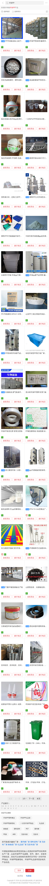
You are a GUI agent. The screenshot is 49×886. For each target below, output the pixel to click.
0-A (2, 806)
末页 (38, 799)
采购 (46, 706)
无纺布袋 (24, 834)
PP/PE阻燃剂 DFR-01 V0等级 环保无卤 (15, 314)
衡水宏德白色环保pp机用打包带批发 (15, 119)
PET (27, 829)
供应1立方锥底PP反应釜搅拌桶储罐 (18, 743)
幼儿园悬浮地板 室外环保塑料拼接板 (15, 548)
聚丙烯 (36, 829)
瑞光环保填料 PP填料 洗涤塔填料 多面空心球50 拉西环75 (23, 158)
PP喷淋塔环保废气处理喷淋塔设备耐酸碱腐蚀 (22, 353)
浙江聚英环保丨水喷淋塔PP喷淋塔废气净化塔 (22, 470)
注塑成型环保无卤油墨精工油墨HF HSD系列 (17, 626)
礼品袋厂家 (22, 844)
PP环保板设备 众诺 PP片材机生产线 (18, 41)
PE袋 (5, 834)
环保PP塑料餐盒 (9, 818)
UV (5, 808)
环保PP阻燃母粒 (9, 823)
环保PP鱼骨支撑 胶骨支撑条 (11, 431)
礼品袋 (41, 823)
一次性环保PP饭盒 (27, 823)
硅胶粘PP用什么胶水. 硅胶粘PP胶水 (14, 704)
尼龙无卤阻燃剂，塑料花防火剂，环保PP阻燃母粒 (20, 80)
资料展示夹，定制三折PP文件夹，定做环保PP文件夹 (21, 197)
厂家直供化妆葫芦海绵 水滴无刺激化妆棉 (16, 782)
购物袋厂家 (12, 844)
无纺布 (35, 834)
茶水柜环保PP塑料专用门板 (36, 392)
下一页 (31, 799)
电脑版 (28, 876)
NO (35, 806)
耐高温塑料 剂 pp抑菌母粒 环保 (13, 509)
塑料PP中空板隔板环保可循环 (12, 236)
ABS (14, 834)
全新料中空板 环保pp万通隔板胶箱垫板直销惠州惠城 (21, 275)
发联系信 (6, 51)
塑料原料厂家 (35, 842)
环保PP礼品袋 (25, 818)
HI (21, 806)
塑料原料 (17, 829)
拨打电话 (17, 51)
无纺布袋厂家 (32, 844)
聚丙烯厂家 (25, 842)
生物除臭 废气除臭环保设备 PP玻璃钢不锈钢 (22, 392)
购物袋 (5, 829)
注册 (29, 870)
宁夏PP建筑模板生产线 (14, 587)
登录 (19, 870)
